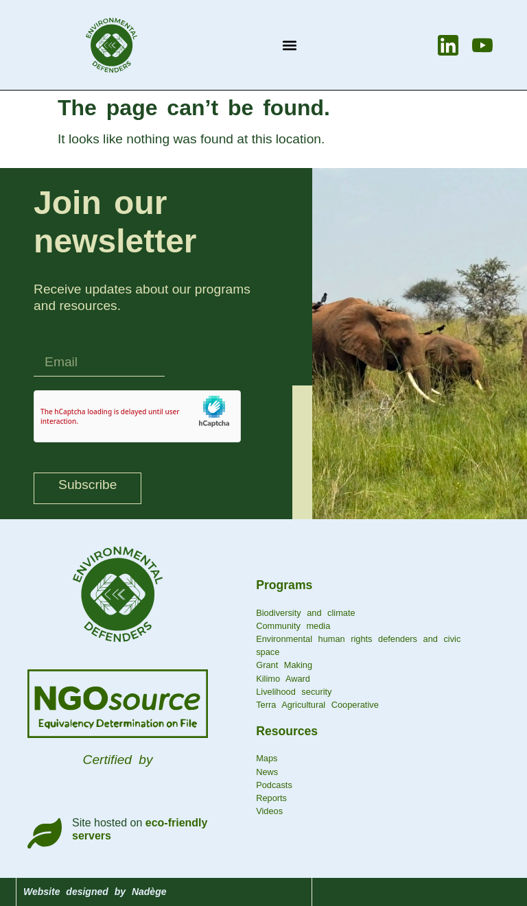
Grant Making (284, 665)
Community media (293, 626)
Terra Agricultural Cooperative (317, 705)
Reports (271, 798)
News (267, 772)
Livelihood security (293, 692)
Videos (269, 811)
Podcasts (274, 785)
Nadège (148, 891)
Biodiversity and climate (305, 613)
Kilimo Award (283, 678)
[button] (289, 45)
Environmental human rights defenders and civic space (358, 645)
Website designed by (77, 891)
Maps (266, 758)
